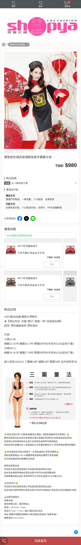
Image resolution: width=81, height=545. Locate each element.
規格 (7, 183)
